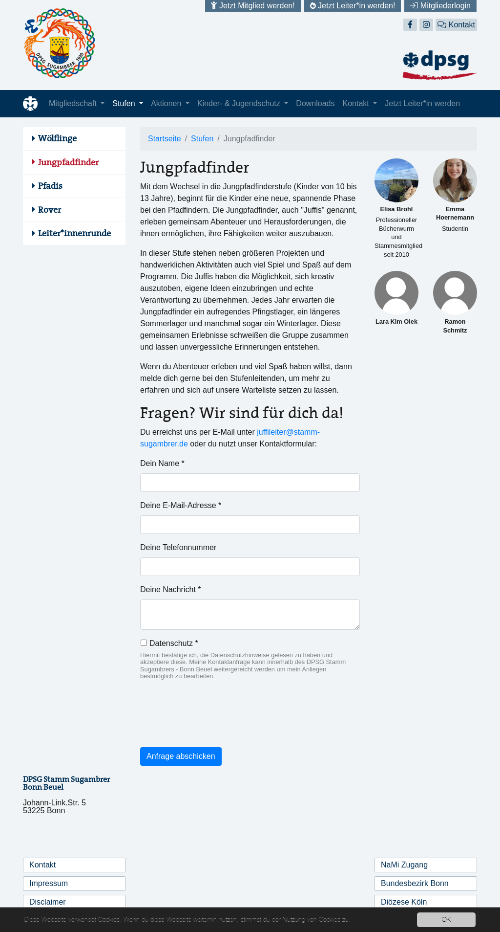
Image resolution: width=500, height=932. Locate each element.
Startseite (164, 138)
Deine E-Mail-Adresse (180, 505)
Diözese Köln (404, 902)
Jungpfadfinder (68, 162)
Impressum (48, 883)
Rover (49, 209)
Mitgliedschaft (74, 103)
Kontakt (456, 25)
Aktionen (167, 103)
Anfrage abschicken (180, 756)
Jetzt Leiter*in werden (422, 103)
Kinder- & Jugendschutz (239, 103)
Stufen (124, 103)
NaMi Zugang (404, 865)
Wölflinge (57, 138)
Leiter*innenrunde (74, 233)
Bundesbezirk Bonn (415, 883)
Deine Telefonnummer (178, 547)
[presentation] (214, 720)
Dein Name (162, 463)
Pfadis (50, 185)
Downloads (315, 103)
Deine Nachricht (170, 589)
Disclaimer (47, 902)
